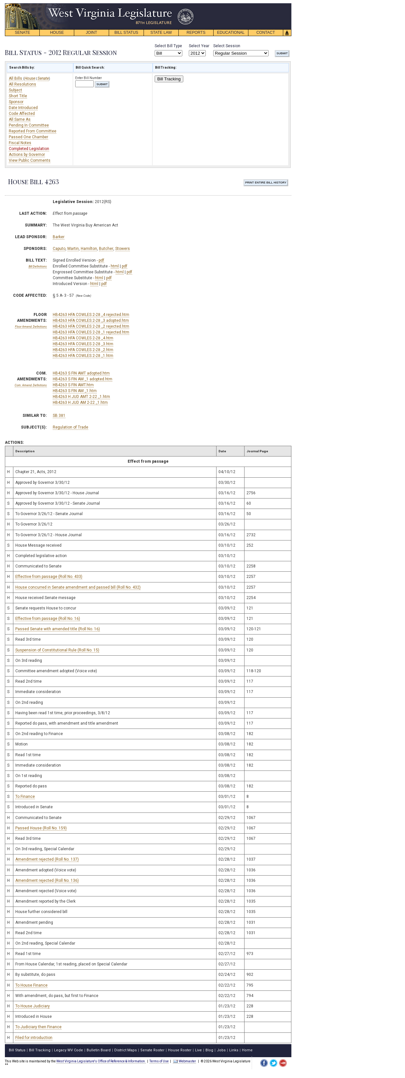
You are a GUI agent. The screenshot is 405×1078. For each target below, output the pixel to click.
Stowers (122, 248)
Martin (73, 248)
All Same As (20, 119)
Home (247, 1050)
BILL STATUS (126, 32)
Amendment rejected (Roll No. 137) (47, 859)
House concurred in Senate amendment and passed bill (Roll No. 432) (78, 587)
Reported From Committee (32, 131)
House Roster (179, 1050)
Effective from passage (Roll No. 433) (48, 576)
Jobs (221, 1050)
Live (198, 1050)
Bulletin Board (99, 1050)
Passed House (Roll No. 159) (41, 828)
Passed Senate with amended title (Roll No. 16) (57, 629)
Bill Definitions (38, 266)
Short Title (18, 96)
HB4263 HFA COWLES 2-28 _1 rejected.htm (91, 332)
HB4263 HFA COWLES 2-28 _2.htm (83, 350)
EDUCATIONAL (230, 32)
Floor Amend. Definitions (31, 326)
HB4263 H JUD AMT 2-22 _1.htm (81, 396)
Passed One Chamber (28, 137)
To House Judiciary (32, 1006)
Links (233, 1050)
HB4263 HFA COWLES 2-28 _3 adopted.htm (91, 320)
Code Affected (22, 113)
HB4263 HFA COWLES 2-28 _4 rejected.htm (91, 314)
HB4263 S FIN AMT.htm (73, 385)
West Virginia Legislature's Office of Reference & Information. (101, 1061)
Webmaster (184, 1061)
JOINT (91, 32)
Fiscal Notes (20, 143)
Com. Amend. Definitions (31, 385)
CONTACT (265, 32)
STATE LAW (161, 32)
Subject (15, 90)
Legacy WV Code (68, 1050)
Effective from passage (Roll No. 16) (47, 618)
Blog (209, 1050)
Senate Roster (152, 1050)
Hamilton (89, 248)
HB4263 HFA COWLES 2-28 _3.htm (83, 344)
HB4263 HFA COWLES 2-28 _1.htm (83, 355)
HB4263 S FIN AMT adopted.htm (81, 373)
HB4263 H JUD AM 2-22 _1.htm (80, 402)
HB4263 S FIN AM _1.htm (75, 391)
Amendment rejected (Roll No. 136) (47, 880)
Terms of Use (159, 1061)
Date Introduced (23, 107)
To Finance (25, 796)
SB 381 (59, 415)
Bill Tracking (169, 78)
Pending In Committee (29, 125)
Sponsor (16, 102)
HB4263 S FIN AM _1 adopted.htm (82, 379)
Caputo (59, 248)
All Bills (16, 78)
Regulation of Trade (70, 427)
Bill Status (17, 1050)
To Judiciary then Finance (38, 1027)
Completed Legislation (29, 148)
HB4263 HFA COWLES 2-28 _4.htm (83, 338)
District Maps (125, 1050)
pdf (101, 260)
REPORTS (196, 32)
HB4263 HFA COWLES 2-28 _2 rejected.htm (91, 326)
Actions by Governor (27, 154)
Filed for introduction (33, 1037)
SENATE (22, 32)
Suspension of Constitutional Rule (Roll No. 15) (57, 650)
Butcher (106, 248)
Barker (58, 237)
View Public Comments (29, 160)
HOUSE (57, 32)
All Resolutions (22, 84)
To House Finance (31, 985)
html (115, 266)
